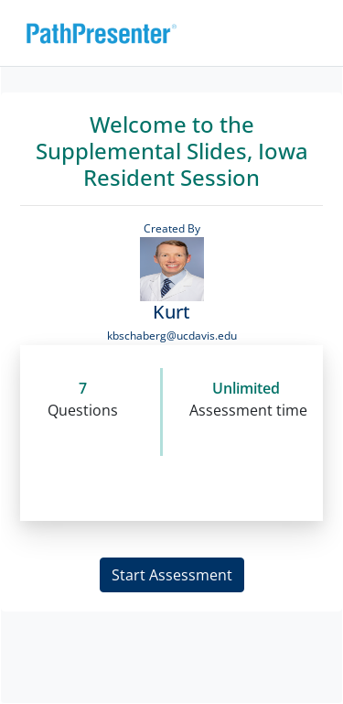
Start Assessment (172, 575)
